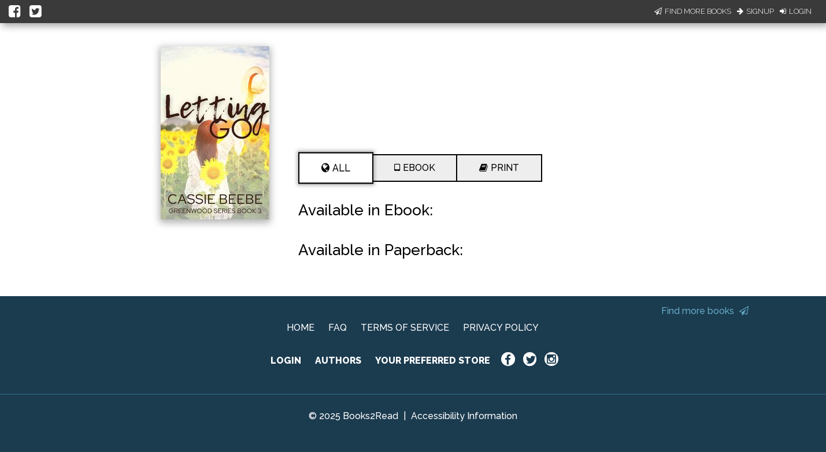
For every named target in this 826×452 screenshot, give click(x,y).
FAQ (337, 327)
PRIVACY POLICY (501, 327)
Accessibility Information (464, 415)
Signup (755, 11)
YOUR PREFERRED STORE (432, 360)
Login (796, 11)
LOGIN (286, 360)
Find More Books (692, 11)
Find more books (705, 310)
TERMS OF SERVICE (405, 327)
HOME (300, 327)
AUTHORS (338, 360)
